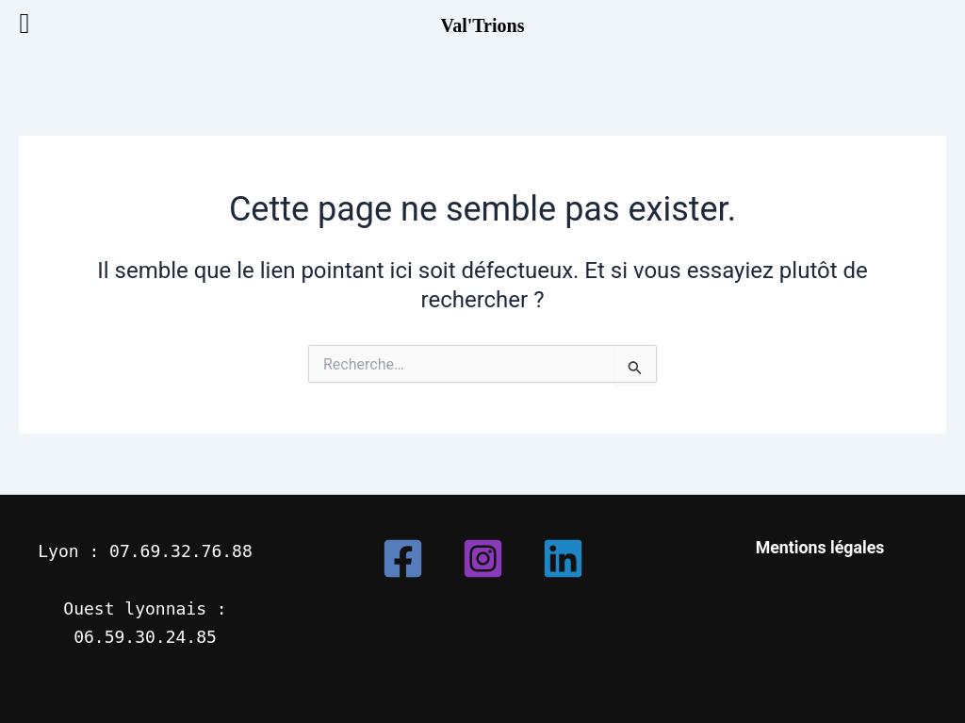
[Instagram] (483, 558)
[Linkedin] (563, 558)
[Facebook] (403, 558)
